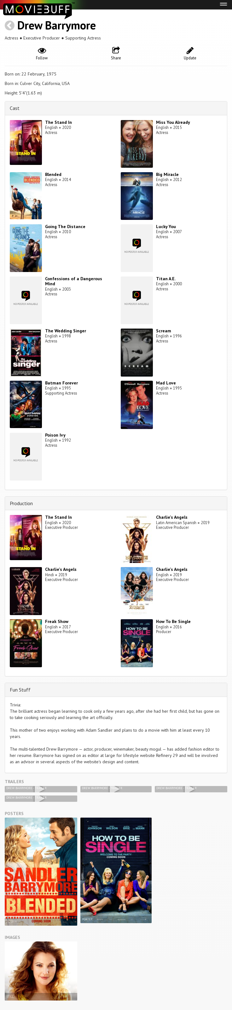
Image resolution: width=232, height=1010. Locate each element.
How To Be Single (173, 621)
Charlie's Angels (172, 517)
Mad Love (166, 383)
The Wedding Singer (65, 331)
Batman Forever (61, 383)
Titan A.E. (166, 278)
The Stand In (58, 122)
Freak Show (56, 621)
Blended (53, 174)
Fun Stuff (20, 689)
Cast (15, 108)
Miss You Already (173, 122)
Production (21, 503)
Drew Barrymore (56, 25)
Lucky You (166, 226)
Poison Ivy (55, 435)
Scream (163, 331)
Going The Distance (65, 226)
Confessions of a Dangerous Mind (73, 281)
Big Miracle (167, 174)
